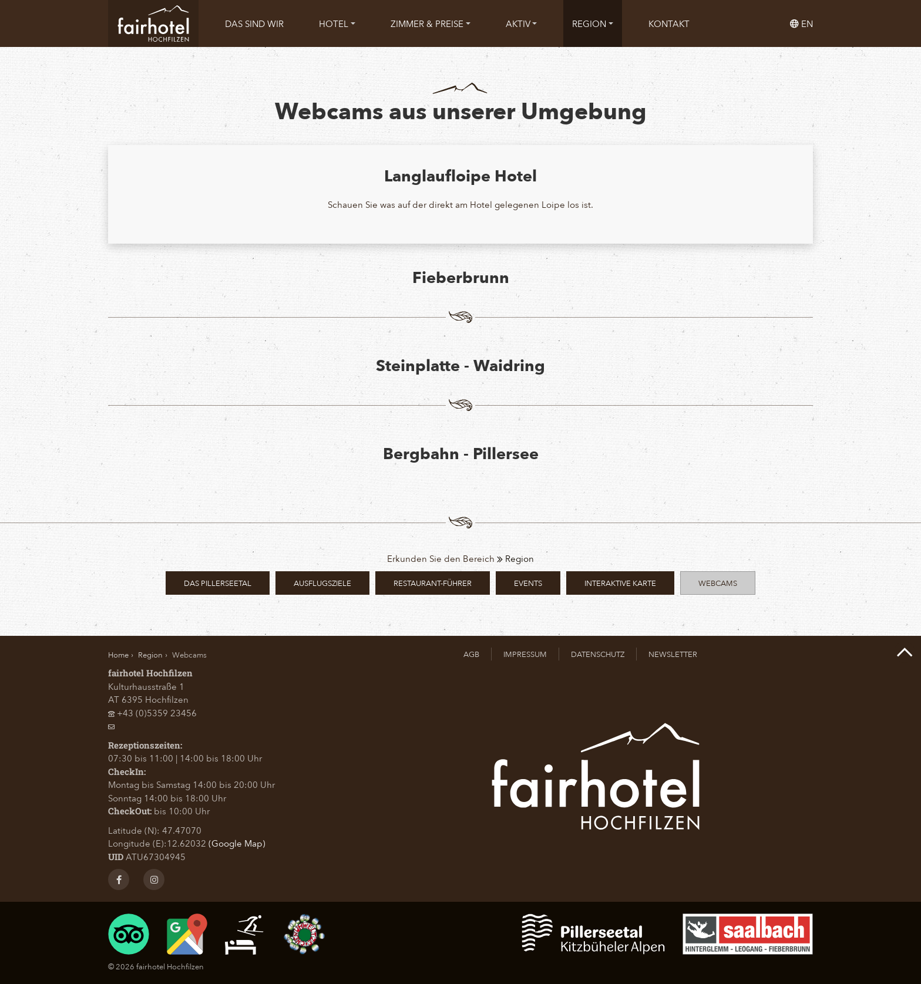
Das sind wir (254, 23)
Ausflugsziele (322, 583)
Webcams (717, 583)
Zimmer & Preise (430, 23)
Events (528, 583)
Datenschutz (597, 654)
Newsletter (672, 654)
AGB (471, 654)
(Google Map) (237, 843)
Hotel (337, 23)
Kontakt (669, 23)
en (801, 24)
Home (118, 654)
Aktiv (521, 23)
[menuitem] (254, 23)
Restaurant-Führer (433, 583)
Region (592, 23)
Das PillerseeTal (217, 583)
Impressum (525, 654)
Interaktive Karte (620, 583)
